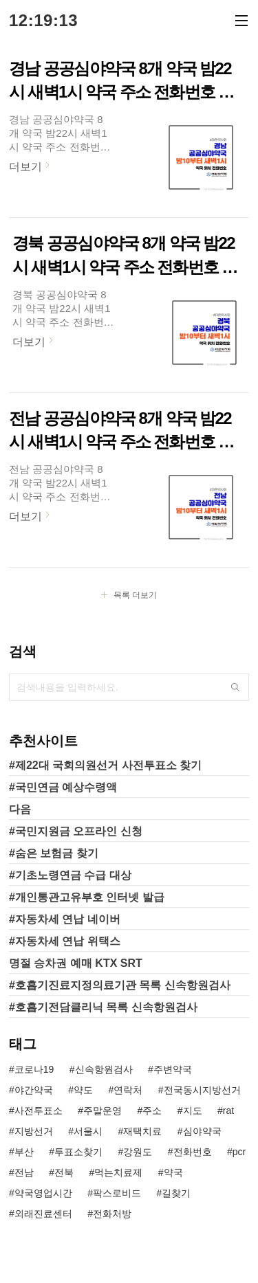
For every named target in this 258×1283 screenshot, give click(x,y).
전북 (64, 1172)
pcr (239, 1151)
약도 (83, 1089)
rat (228, 1110)
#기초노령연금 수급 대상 (70, 875)
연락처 (128, 1089)
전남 (24, 1172)
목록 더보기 (135, 595)
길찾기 (176, 1192)
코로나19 (34, 1069)
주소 (152, 1110)
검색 (235, 687)
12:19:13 (43, 20)
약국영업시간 (43, 1192)
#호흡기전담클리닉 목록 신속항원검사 (103, 1007)
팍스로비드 (117, 1192)
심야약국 (202, 1131)
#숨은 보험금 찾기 (53, 853)
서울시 (88, 1131)
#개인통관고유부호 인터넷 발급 (86, 897)
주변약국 (172, 1069)
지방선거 (33, 1131)
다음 (20, 809)
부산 (24, 1151)
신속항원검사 (104, 1069)
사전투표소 (38, 1110)
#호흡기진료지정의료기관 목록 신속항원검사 (119, 985)
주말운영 (102, 1110)
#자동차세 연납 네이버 (64, 919)
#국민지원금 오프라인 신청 (75, 831)
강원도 (137, 1151)
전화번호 (192, 1151)
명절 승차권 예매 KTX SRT (75, 963)
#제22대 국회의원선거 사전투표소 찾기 (105, 765)
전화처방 (112, 1213)
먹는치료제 (118, 1172)
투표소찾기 (78, 1151)
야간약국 (33, 1089)
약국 (173, 1172)
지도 (192, 1110)
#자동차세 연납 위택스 (64, 941)
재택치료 (142, 1131)
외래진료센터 (43, 1213)
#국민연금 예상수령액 (63, 787)
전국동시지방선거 (202, 1089)
